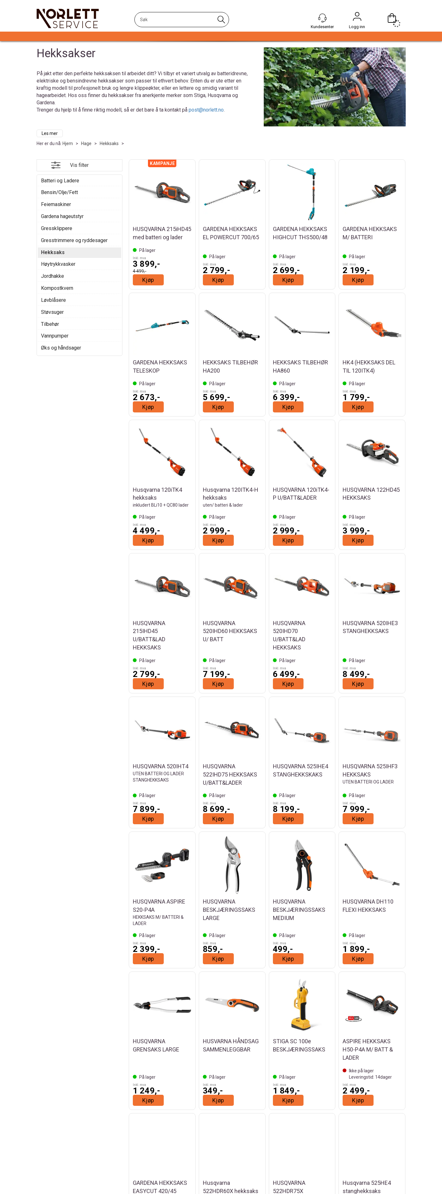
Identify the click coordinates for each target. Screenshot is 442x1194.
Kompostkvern (57, 288)
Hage (86, 143)
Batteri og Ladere (60, 181)
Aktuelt (45, 1185)
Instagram (241, 1185)
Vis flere (267, 1117)
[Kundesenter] (322, 18)
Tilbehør (50, 324)
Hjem (67, 143)
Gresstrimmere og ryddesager (74, 240)
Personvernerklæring (336, 1191)
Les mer (50, 133)
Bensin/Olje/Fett (59, 192)
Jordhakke (52, 276)
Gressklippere (56, 228)
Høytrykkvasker (58, 264)
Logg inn (357, 18)
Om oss (46, 1191)
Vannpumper (54, 336)
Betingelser (326, 1185)
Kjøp (148, 280)
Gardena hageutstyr (62, 216)
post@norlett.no (206, 110)
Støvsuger (52, 312)
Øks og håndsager (61, 348)
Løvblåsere (53, 300)
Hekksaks (109, 143)
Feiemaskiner (56, 204)
